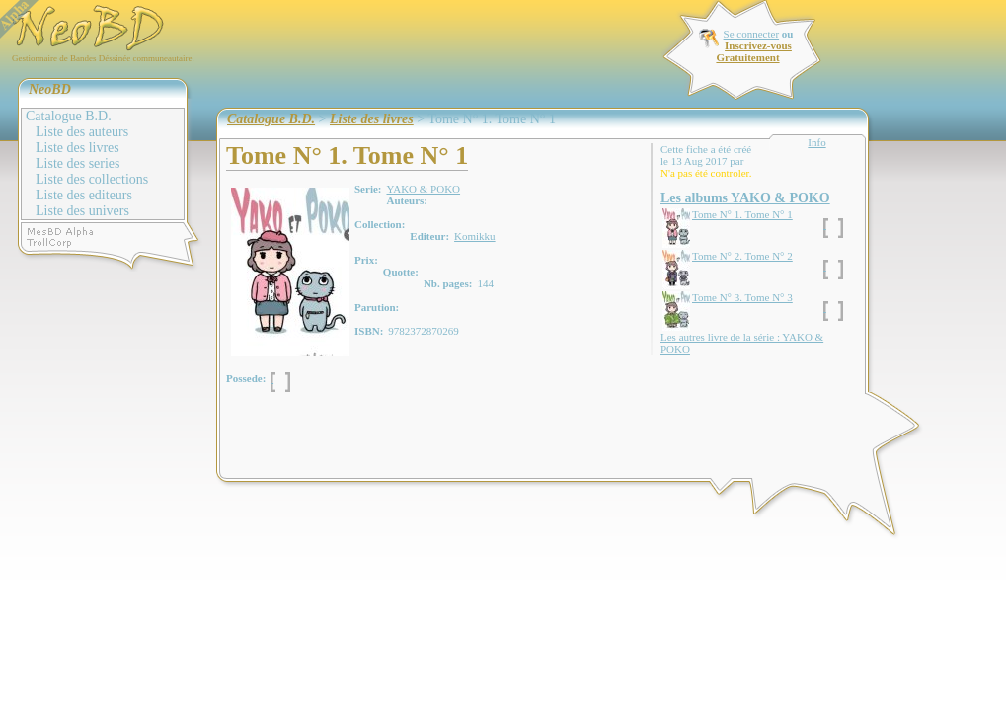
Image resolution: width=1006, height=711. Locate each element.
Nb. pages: (448, 283)
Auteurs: (406, 200)
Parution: (376, 307)
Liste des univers (82, 210)
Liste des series (78, 163)
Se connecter (752, 34)
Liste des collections (92, 179)
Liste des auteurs (82, 131)
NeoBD (50, 89)
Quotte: (401, 271)
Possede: (246, 378)
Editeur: (429, 236)
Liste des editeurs (84, 195)
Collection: (379, 224)
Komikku (475, 236)
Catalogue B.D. (69, 116)
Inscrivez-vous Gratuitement (753, 51)
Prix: (366, 260)
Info (816, 142)
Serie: (367, 189)
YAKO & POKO (423, 189)
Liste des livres (77, 147)
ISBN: (368, 331)
